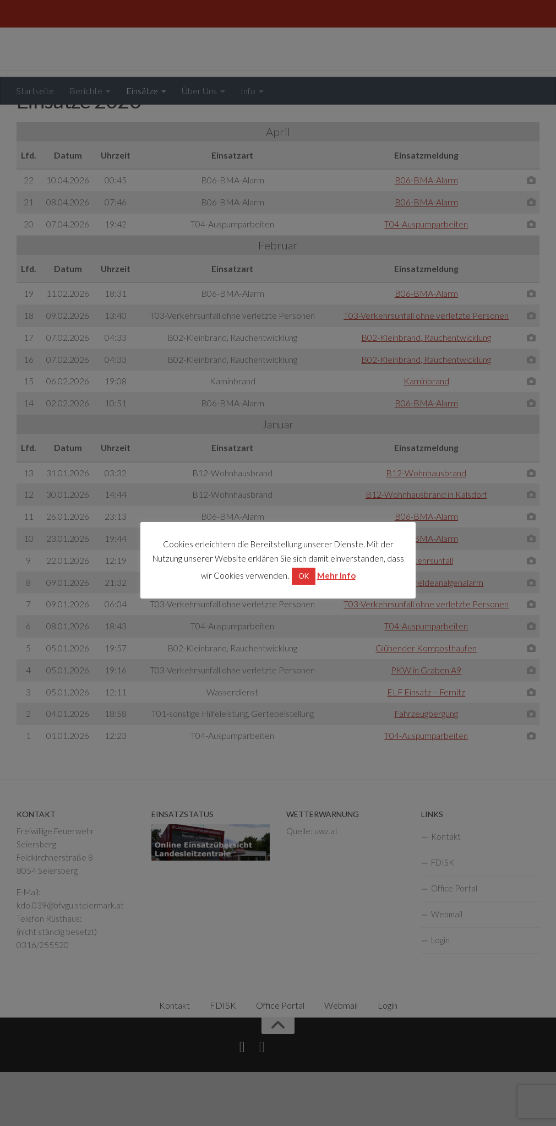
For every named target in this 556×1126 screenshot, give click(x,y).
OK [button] (303, 576)
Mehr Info (336, 575)
